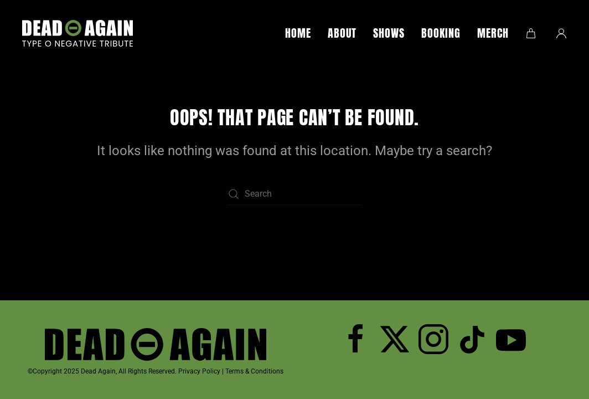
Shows (389, 33)
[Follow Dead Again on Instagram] (433, 339)
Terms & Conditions (254, 371)
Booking (441, 33)
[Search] (294, 194)
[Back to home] (77, 33)
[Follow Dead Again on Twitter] (394, 339)
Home (298, 33)
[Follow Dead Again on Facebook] (356, 339)
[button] (532, 33)
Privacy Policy (199, 371)
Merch (493, 33)
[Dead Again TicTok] (472, 339)
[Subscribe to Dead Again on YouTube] (511, 339)
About (342, 33)
